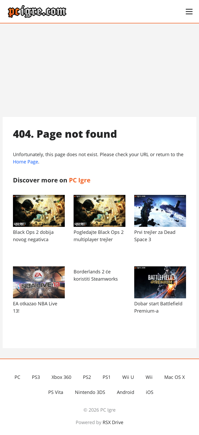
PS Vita (55, 392)
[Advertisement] (99, 70)
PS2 (87, 377)
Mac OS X (174, 377)
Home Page (25, 162)
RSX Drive (113, 422)
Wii (149, 377)
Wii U (128, 377)
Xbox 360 (61, 377)
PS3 (36, 377)
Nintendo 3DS (90, 392)
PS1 (107, 377)
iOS (149, 392)
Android (125, 392)
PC (17, 377)
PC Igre (53, 11)
